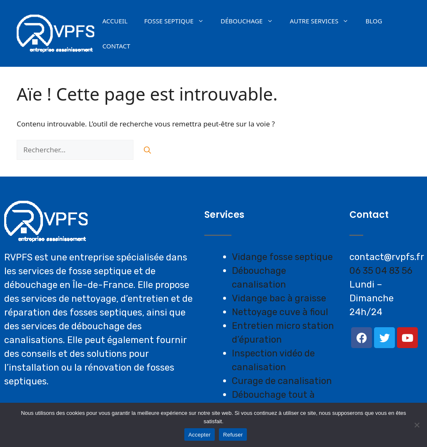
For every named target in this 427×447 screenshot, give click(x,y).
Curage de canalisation (282, 380)
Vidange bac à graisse (279, 298)
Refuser (233, 435)
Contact (117, 46)
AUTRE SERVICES (323, 20)
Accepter (199, 435)
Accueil (115, 21)
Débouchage (251, 20)
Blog (373, 21)
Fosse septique (178, 20)
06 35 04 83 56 (380, 270)
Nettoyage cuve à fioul (280, 312)
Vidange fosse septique (282, 257)
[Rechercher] (147, 150)
